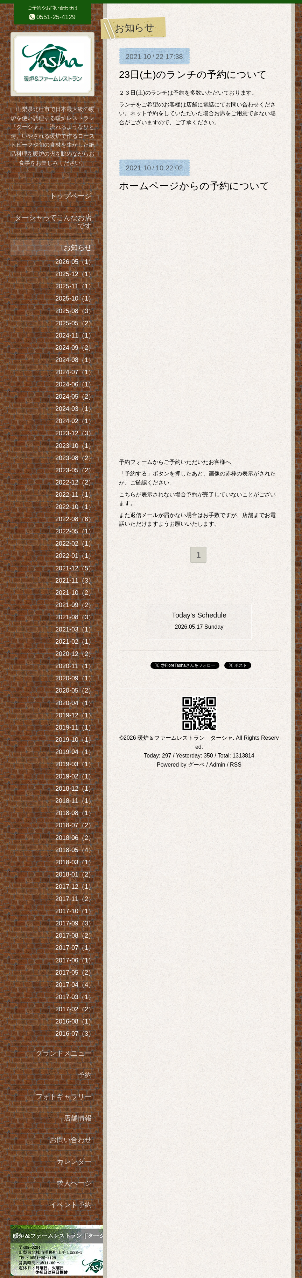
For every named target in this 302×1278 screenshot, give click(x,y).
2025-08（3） (74, 311)
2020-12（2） (74, 653)
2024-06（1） (74, 384)
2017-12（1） (74, 886)
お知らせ (78, 247)
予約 (85, 1075)
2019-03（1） (74, 764)
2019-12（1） (74, 715)
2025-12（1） (74, 274)
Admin (217, 765)
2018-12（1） (74, 788)
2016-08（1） (74, 1021)
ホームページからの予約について (194, 185)
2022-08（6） (74, 519)
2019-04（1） (74, 751)
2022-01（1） (74, 555)
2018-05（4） (74, 850)
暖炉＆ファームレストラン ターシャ (185, 738)
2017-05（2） (74, 972)
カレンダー (74, 1161)
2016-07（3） (74, 1033)
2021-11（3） (74, 580)
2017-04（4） (74, 984)
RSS (235, 765)
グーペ (196, 765)
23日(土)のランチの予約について (193, 74)
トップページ (71, 196)
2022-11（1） (74, 494)
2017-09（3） (74, 923)
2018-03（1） (74, 862)
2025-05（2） (74, 323)
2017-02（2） (74, 1009)
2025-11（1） (74, 286)
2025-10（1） (74, 298)
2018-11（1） (74, 800)
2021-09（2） (74, 604)
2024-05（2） (74, 396)
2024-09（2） (74, 347)
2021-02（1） (74, 641)
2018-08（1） (74, 813)
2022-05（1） (74, 531)
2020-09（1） (74, 678)
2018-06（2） (74, 837)
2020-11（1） (74, 666)
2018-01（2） (74, 874)
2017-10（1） (74, 911)
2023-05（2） (74, 470)
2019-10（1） (74, 739)
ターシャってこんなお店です (53, 222)
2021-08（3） (74, 617)
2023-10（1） (74, 445)
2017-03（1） (74, 996)
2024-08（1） (74, 359)
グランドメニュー (64, 1053)
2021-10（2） (74, 592)
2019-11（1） (74, 727)
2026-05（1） (74, 261)
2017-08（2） (74, 935)
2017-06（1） (74, 960)
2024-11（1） (74, 335)
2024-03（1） (74, 408)
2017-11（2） (74, 898)
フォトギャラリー (64, 1096)
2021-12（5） (74, 568)
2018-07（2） (74, 825)
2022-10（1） (74, 506)
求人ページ (74, 1183)
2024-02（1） (74, 421)
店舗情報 (78, 1118)
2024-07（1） (74, 372)
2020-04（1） (74, 703)
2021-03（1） (74, 629)
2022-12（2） (74, 482)
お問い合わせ (71, 1140)
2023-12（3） (74, 433)
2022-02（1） (74, 543)
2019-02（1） (74, 776)
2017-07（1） (74, 947)
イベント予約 (71, 1205)
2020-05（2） (74, 690)
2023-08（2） (74, 458)
